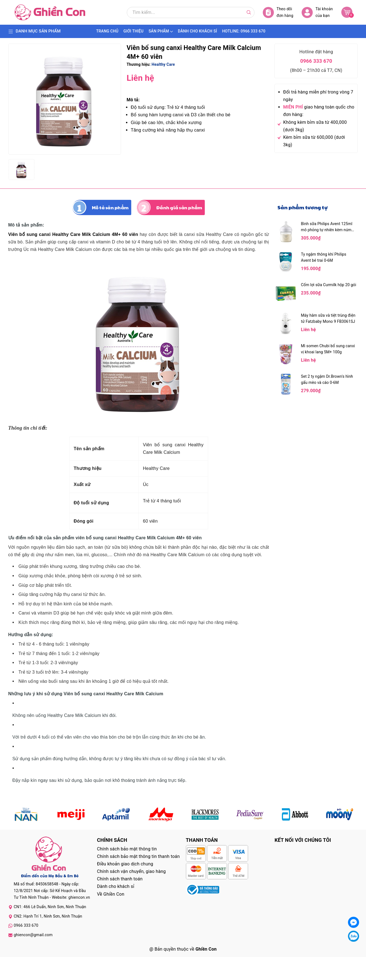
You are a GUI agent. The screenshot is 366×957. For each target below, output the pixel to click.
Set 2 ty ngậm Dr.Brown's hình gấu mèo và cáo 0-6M (327, 379)
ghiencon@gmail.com (33, 935)
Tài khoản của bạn (317, 12)
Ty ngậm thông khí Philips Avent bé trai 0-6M (323, 257)
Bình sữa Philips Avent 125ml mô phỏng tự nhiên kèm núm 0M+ (326, 227)
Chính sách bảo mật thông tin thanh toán (138, 856)
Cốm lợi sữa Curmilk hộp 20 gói (328, 285)
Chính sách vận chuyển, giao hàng (131, 871)
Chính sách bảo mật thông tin (127, 849)
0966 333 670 (316, 61)
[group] (65, 99)
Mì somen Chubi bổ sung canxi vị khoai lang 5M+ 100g (328, 349)
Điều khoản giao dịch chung (125, 864)
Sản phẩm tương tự (302, 207)
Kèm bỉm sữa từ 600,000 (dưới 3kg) (314, 141)
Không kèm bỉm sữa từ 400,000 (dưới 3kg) (315, 126)
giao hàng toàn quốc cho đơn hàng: (318, 110)
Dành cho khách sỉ (115, 886)
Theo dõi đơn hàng (278, 12)
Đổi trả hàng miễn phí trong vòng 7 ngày (318, 95)
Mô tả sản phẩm (110, 207)
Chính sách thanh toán (120, 879)
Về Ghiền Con (111, 894)
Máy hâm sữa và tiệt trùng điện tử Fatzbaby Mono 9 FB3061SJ (328, 318)
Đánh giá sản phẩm (179, 207)
